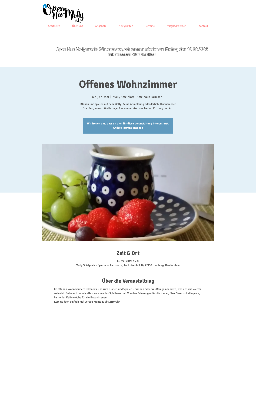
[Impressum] (77, 384)
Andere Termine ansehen (128, 128)
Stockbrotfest (144, 54)
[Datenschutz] (92, 384)
